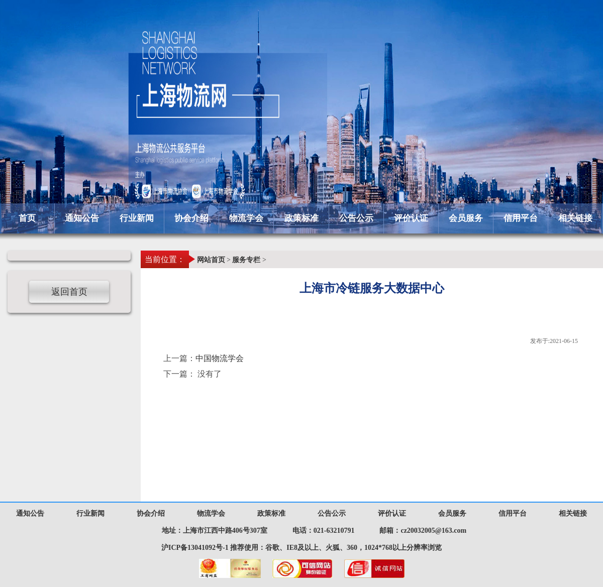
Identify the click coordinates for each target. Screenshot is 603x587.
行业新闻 (137, 218)
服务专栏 (246, 260)
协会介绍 (191, 218)
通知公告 (82, 218)
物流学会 (246, 218)
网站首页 (211, 260)
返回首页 (69, 292)
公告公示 (356, 218)
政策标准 (301, 218)
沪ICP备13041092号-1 (195, 547)
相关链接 (575, 218)
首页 (27, 218)
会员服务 (466, 218)
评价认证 (411, 218)
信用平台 (521, 218)
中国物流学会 (219, 358)
